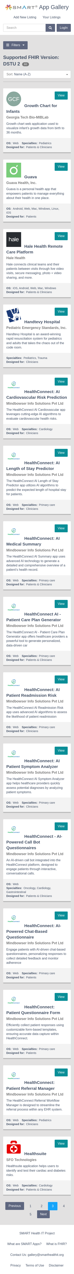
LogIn (64, 27)
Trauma (42, 358)
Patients (31, 216)
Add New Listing (24, 17)
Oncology (29, 888)
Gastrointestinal (16, 892)
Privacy (15, 1265)
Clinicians (32, 361)
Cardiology (45, 429)
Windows (44, 208)
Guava (30, 177)
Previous (14, 1206)
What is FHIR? (56, 1244)
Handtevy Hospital (42, 321)
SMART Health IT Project (37, 1233)
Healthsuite (35, 1153)
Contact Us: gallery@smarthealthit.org (37, 1254)
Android (18, 208)
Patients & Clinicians (39, 147)
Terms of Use (34, 1265)
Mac (34, 208)
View (61, 95)
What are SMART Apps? (24, 1244)
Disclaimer (56, 1265)
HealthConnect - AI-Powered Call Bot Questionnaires (34, 842)
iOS (8, 212)
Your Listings (52, 17)
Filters (15, 45)
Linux (55, 208)
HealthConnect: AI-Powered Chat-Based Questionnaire (33, 931)
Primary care (47, 504)
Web (16, 143)
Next (43, 1214)
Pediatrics (45, 143)
